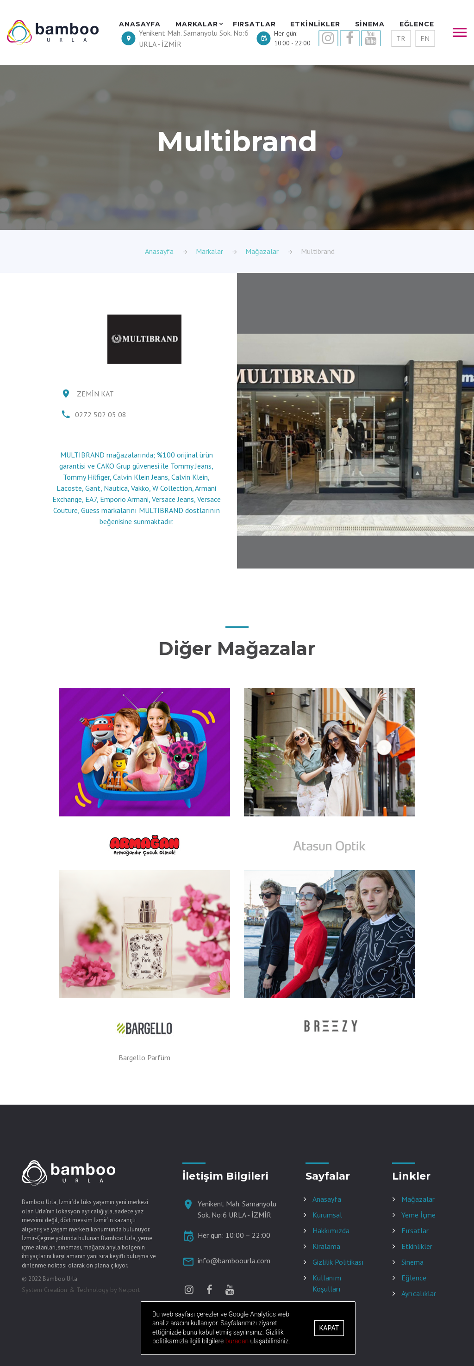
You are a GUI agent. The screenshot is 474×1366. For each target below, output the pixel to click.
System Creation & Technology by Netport (81, 1290)
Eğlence (413, 1277)
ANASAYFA (140, 24)
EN (425, 38)
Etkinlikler (416, 1246)
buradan (237, 1341)
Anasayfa (159, 251)
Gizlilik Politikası (338, 1262)
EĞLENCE (416, 24)
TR (400, 38)
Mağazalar (262, 251)
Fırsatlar (415, 1230)
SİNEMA (370, 24)
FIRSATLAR (254, 24)
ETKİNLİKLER (315, 24)
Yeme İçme (418, 1214)
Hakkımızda (330, 1230)
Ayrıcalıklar (418, 1293)
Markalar (209, 251)
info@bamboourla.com (234, 1260)
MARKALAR (196, 24)
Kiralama (326, 1246)
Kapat (329, 1328)
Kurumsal (327, 1214)
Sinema (412, 1262)
